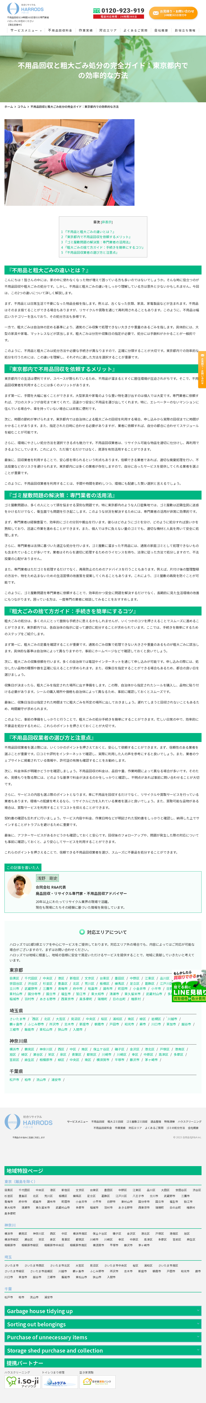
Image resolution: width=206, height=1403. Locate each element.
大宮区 (61, 1018)
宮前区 (14, 1059)
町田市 (123, 988)
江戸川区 (166, 983)
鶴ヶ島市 (16, 1024)
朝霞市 (99, 1024)
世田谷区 (16, 983)
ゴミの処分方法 (175, 1128)
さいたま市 (18, 1018)
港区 (61, 978)
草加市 (171, 1024)
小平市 (156, 988)
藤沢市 (135, 1059)
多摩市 (172, 993)
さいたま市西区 (34, 1265)
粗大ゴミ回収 (115, 1121)
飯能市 (29, 1029)
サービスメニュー (26, 30)
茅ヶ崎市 (151, 1059)
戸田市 (114, 1024)
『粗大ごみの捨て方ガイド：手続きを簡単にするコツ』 (103, 247)
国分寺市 (34, 993)
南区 (131, 1018)
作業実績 (86, 30)
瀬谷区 (38, 1054)
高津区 (163, 1054)
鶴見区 (29, 1049)
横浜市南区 (80, 1233)
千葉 (8, 1288)
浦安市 (56, 1079)
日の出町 (119, 998)
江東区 (150, 978)
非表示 (107, 221)
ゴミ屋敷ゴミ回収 (136, 1121)
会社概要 (161, 30)
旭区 (13, 1054)
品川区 (165, 978)
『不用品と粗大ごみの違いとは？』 (88, 231)
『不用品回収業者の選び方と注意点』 (90, 252)
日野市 (171, 988)
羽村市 (29, 998)
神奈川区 (46, 1049)
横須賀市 (103, 1059)
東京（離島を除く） (20, 1181)
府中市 (78, 988)
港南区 (180, 1049)
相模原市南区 (78, 1245)
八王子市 (184, 983)
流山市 (41, 1079)
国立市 (51, 993)
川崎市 (107, 1054)
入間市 (78, 1029)
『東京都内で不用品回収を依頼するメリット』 (96, 236)
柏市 (28, 1079)
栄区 (51, 1054)
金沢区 (135, 1049)
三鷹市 (48, 988)
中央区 (48, 978)
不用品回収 (97, 1121)
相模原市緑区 (30, 1245)
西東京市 (67, 998)
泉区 (63, 1054)
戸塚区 (165, 1049)
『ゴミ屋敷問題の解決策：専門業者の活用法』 (96, 242)
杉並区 (48, 983)
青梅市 (63, 988)
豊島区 (63, 983)
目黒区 (14, 978)
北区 (76, 983)
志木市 (69, 1024)
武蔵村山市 (154, 993)
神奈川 (9, 1225)
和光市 (129, 1024)
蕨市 (143, 1024)
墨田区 (120, 978)
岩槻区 (156, 1018)
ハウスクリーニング (190, 1121)
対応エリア (108, 30)
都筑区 (91, 1054)
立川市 (14, 988)
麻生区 (29, 1059)
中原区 (148, 1054)
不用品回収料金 (60, 30)
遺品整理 (156, 1121)
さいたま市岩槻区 (41, 1271)
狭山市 (63, 1029)
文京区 (89, 978)
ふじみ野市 (36, 1024)
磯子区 (120, 1049)
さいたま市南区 (168, 1265)
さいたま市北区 (60, 1265)
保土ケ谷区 (101, 1049)
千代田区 (31, 978)
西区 (35, 1018)
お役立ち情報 (185, 30)
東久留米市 (133, 993)
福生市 (66, 993)
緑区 (143, 1018)
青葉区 (76, 1054)
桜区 (104, 1018)
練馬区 (120, 983)
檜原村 (136, 998)
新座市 (84, 1024)
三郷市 (14, 1029)
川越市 (172, 1018)
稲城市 (14, 998)
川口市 (156, 1024)
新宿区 (74, 978)
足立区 (135, 983)
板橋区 (105, 983)
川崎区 (122, 1054)
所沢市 (54, 1024)
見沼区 (76, 1018)
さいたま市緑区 (14, 1271)
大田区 (180, 978)
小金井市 (139, 988)
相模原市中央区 (54, 1245)
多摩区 (178, 1054)
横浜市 (14, 1049)
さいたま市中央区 (115, 1265)
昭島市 (93, 988)
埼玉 (8, 1256)
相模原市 (46, 1059)
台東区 (105, 978)
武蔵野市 (31, 988)
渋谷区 (33, 983)
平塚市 (120, 1059)
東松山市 (46, 1029)
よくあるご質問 (135, 30)
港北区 (150, 1049)
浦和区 (118, 1018)
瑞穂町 (102, 998)
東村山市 (16, 993)
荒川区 (89, 983)
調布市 (108, 988)
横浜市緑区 (11, 1239)
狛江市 (81, 993)
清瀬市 (114, 993)
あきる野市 (48, 998)
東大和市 (97, 993)
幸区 (135, 1054)
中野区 (135, 978)
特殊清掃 (169, 1121)
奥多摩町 (85, 998)
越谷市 (186, 1024)
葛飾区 (150, 983)
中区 (73, 1049)
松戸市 (14, 1079)
